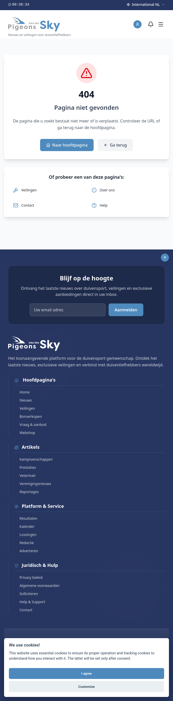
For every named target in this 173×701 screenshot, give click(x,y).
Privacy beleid (28, 577)
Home (22, 392)
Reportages (26, 491)
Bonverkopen (28, 416)
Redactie (24, 542)
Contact (23, 609)
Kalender (24, 526)
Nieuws (23, 400)
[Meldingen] (151, 24)
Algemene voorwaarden (36, 585)
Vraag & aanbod (30, 424)
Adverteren (26, 550)
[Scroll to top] (165, 258)
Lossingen (25, 534)
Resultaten (25, 518)
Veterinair (25, 475)
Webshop (24, 432)
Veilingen (24, 408)
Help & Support (29, 601)
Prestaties (25, 467)
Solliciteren (26, 593)
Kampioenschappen (33, 459)
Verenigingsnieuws (32, 483)
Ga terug (115, 145)
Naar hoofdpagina (67, 145)
